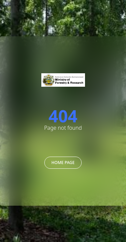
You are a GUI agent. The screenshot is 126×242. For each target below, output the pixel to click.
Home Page (63, 162)
